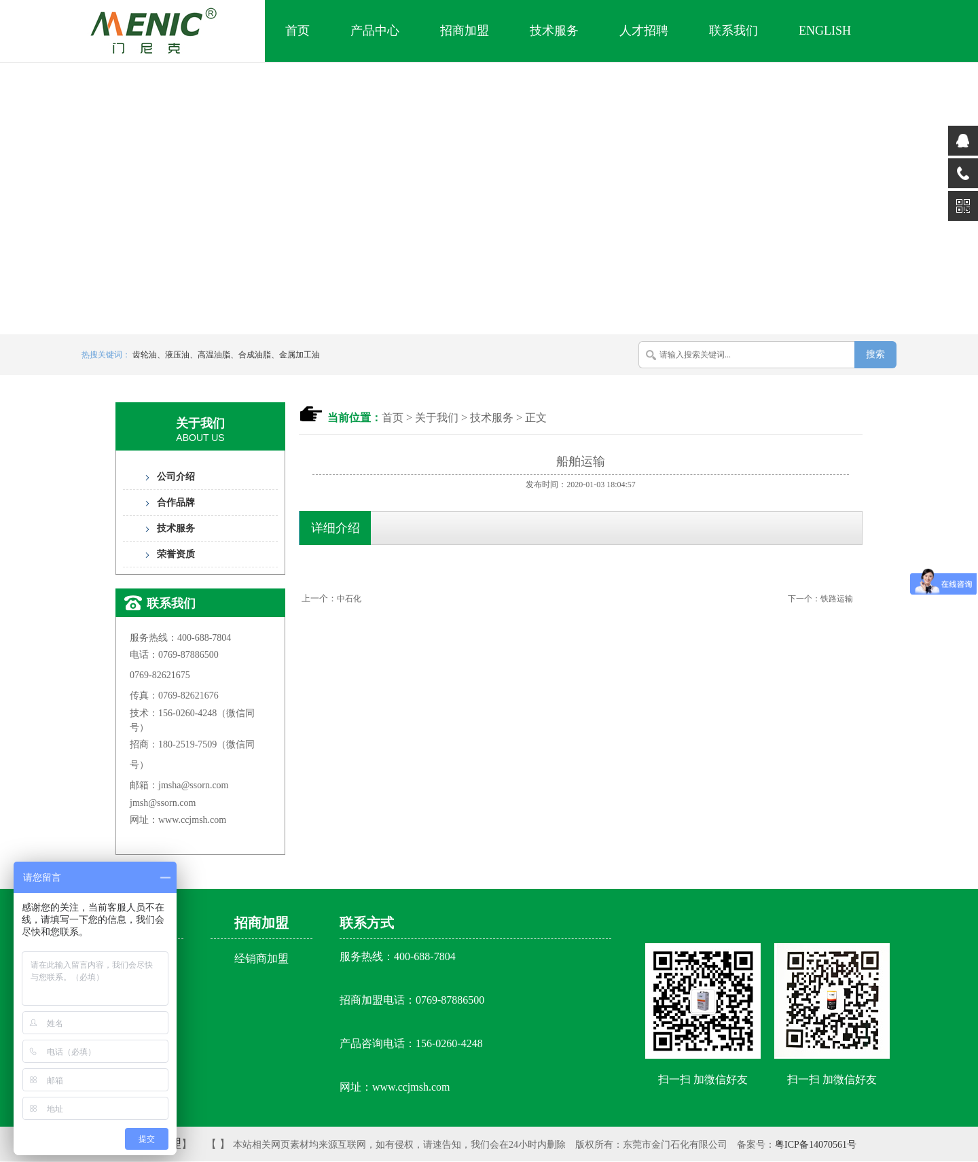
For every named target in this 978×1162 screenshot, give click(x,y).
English (825, 30)
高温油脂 (214, 354)
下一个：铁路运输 (820, 598)
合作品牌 (176, 502)
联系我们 (733, 30)
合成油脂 (254, 354)
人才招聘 (643, 30)
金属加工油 (299, 354)
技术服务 (554, 30)
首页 (297, 30)
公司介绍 (176, 477)
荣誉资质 (176, 554)
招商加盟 (464, 30)
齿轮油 (144, 354)
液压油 (177, 354)
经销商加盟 (261, 958)
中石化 (349, 598)
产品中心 (374, 30)
